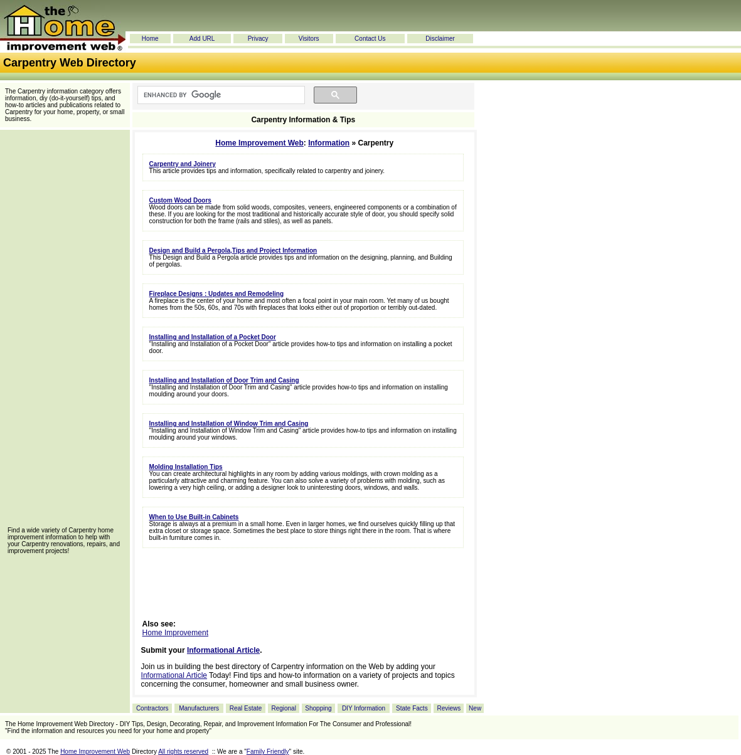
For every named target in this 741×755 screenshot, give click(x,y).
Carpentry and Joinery (182, 164)
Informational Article (223, 650)
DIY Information (363, 708)
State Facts (412, 708)
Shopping (318, 708)
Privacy (258, 38)
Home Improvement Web (259, 143)
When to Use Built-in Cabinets (194, 517)
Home (150, 38)
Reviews (449, 708)
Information (328, 143)
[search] (220, 95)
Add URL (202, 38)
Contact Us (370, 38)
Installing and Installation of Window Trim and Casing (229, 423)
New (475, 708)
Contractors (152, 708)
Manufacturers (199, 708)
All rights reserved (183, 751)
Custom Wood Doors (180, 200)
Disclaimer (440, 38)
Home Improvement (175, 632)
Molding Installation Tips (186, 466)
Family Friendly (268, 751)
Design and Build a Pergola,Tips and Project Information (233, 250)
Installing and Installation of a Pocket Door (212, 337)
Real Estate (246, 708)
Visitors (309, 38)
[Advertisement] (64, 332)
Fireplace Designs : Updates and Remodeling (216, 293)
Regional (283, 708)
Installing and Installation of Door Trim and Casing (224, 380)
